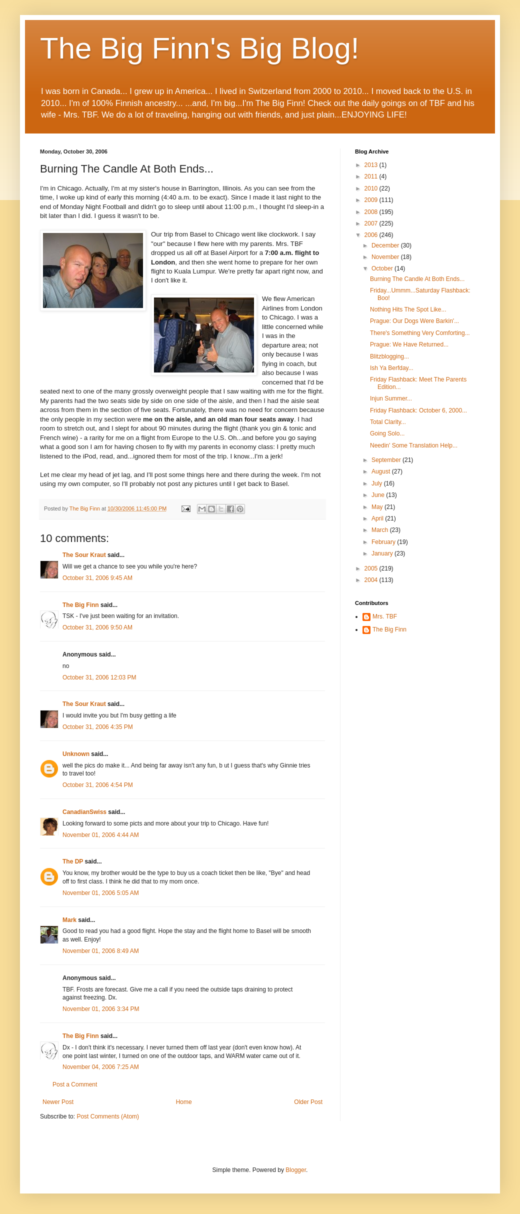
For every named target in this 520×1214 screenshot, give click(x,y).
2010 (372, 188)
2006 (372, 235)
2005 (372, 568)
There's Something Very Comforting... (420, 333)
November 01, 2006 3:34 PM (100, 1009)
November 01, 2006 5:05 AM (100, 893)
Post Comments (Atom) (107, 1116)
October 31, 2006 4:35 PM (97, 727)
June (379, 495)
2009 (372, 200)
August (382, 471)
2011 (372, 176)
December (386, 245)
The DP (72, 861)
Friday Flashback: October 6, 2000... (418, 410)
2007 (372, 223)
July (378, 483)
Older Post (308, 1102)
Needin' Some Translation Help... (414, 445)
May (378, 507)
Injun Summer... (391, 398)
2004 (372, 580)
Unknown (76, 754)
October (383, 268)
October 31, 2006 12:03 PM (99, 677)
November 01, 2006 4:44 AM (100, 835)
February (384, 542)
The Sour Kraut (84, 555)
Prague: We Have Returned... (409, 344)
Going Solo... (387, 433)
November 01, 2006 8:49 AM (100, 951)
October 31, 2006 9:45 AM (97, 578)
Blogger (296, 1170)
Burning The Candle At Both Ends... (417, 279)
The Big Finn (80, 605)
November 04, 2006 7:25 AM (100, 1067)
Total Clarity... (388, 422)
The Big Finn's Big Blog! (199, 48)
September (387, 460)
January (383, 553)
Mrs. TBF (384, 616)
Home (184, 1102)
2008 (372, 212)
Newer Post (58, 1102)
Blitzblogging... (389, 356)
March (381, 530)
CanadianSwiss (84, 812)
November (386, 257)
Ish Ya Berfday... (392, 368)
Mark (69, 920)
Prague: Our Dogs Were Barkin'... (414, 321)
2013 (372, 165)
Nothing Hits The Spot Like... (408, 309)
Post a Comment (74, 1084)
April (378, 518)
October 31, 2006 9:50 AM (97, 627)
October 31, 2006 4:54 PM (97, 785)
